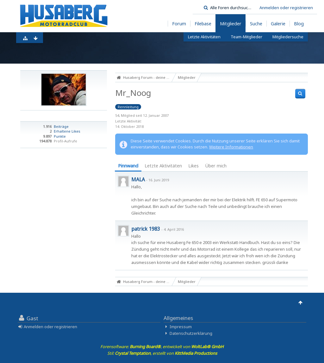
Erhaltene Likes (67, 131)
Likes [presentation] (193, 166)
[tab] (128, 166)
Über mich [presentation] (216, 166)
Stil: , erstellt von (162, 353)
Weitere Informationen (231, 147)
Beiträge (61, 126)
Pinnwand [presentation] (128, 166)
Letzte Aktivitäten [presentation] (163, 166)
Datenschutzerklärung (191, 333)
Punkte (60, 136)
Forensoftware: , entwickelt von (162, 346)
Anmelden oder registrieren (286, 7)
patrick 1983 (145, 228)
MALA (138, 179)
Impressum (181, 326)
